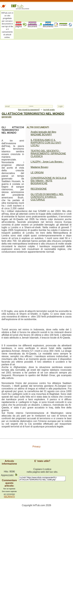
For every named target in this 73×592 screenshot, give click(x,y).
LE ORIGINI (37, 172)
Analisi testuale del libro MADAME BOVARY (43, 133)
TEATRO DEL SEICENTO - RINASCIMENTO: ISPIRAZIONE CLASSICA (48, 154)
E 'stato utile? (42, 461)
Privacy (36, 446)
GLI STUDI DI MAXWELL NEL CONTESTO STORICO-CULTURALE (47, 197)
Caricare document (32, 25)
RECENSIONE (39, 189)
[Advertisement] (28, 70)
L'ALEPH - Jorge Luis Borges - (47, 161)
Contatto (63, 25)
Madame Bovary (39, 167)
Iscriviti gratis (49, 109)
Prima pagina (18, 25)
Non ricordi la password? (29, 109)
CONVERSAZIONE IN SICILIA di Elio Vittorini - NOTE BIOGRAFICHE (48, 181)
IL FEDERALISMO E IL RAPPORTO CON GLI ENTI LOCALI (46, 143)
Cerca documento (48, 25)
